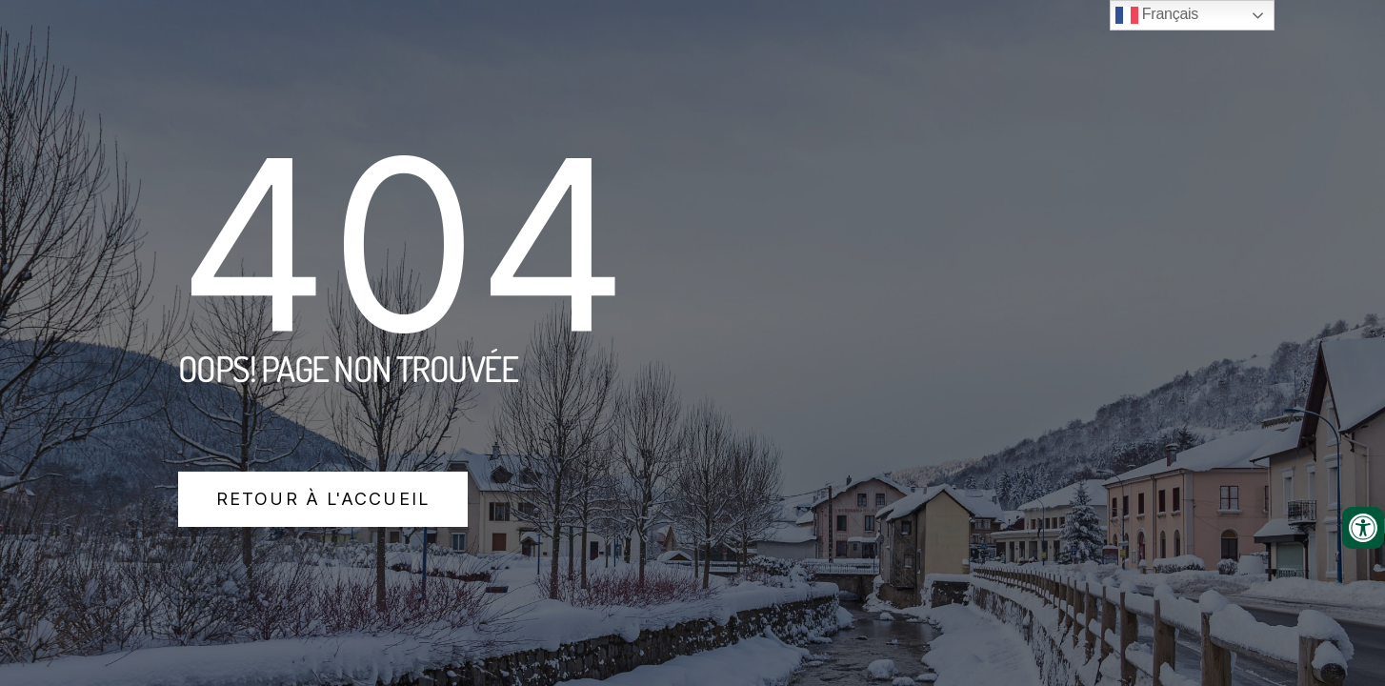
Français (1156, 15)
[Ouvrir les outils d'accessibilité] (1363, 528)
